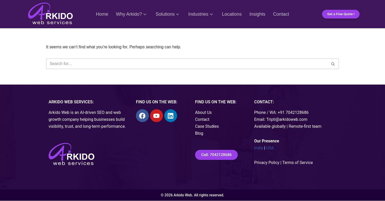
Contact (281, 14)
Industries (200, 14)
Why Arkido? (131, 14)
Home (102, 14)
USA (270, 148)
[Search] (186, 63)
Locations (232, 14)
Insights (257, 14)
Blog (199, 133)
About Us (203, 112)
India (258, 148)
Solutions (167, 14)
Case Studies (207, 126)
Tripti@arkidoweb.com (287, 119)
